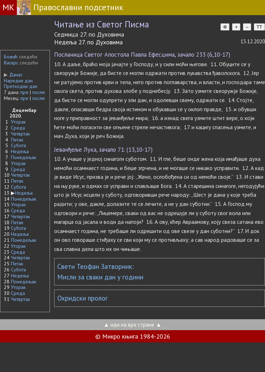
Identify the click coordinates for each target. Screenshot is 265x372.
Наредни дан (18, 80)
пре (24, 92)
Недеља (20, 151)
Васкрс (11, 62)
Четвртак (20, 134)
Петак (17, 140)
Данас (13, 74)
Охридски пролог (82, 298)
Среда (18, 128)
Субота (18, 145)
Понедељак (23, 157)
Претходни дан (20, 86)
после (38, 92)
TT (259, 27)
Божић (11, 56)
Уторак (18, 122)
